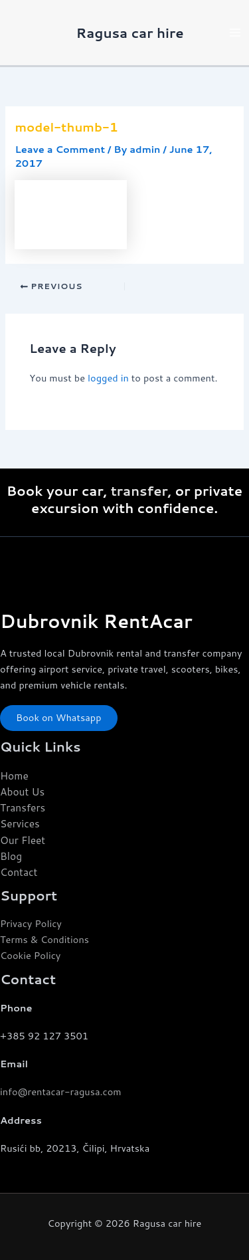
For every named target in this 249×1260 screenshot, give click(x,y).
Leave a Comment (60, 149)
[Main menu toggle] (235, 33)
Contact (18, 872)
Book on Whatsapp (59, 717)
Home (14, 775)
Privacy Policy (31, 923)
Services (20, 823)
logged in (108, 378)
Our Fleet (22, 840)
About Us (22, 791)
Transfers (22, 807)
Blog (11, 856)
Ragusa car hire (130, 32)
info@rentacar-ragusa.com (61, 1092)
